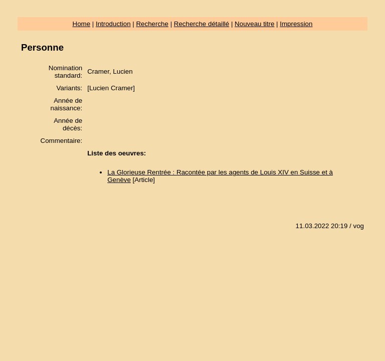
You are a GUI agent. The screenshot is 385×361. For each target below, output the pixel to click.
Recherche (152, 24)
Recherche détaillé (201, 24)
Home (82, 24)
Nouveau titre (254, 24)
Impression (296, 24)
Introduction (113, 24)
